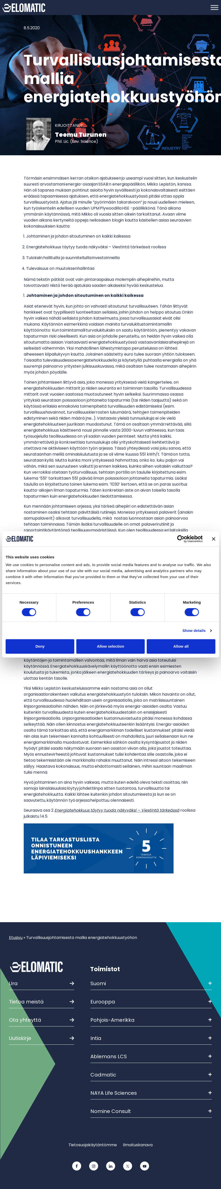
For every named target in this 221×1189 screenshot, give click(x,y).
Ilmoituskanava (138, 1145)
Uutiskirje (20, 1038)
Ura (13, 983)
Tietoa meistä (26, 1001)
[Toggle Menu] (215, 7)
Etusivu (15, 937)
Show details (194, 630)
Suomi (151, 983)
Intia (151, 1038)
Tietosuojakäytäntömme (92, 1145)
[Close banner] (213, 539)
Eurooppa (151, 1001)
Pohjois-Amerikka (151, 1020)
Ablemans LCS (151, 1056)
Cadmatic (151, 1074)
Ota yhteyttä (25, 1019)
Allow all (181, 646)
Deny (40, 646)
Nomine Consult (151, 1111)
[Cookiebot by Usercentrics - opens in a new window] (181, 539)
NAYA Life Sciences (151, 1093)
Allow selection (110, 646)
